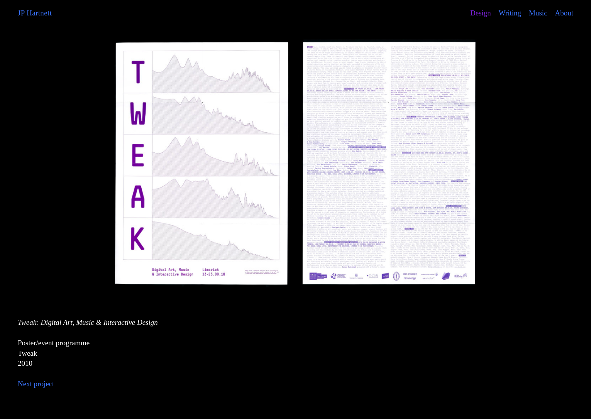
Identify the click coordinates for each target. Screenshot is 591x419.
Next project (36, 384)
